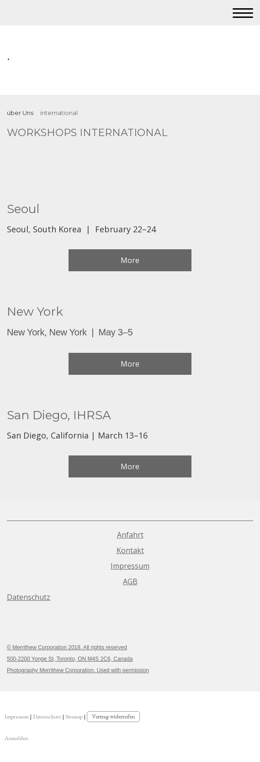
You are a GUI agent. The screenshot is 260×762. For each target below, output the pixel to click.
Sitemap (74, 716)
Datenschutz (28, 597)
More (130, 260)
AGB (130, 581)
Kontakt (130, 550)
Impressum (130, 566)
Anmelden (16, 738)
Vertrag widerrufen (113, 716)
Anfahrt (130, 535)
